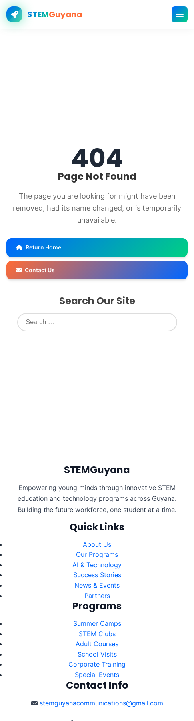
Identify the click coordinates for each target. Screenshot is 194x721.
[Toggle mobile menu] (180, 14)
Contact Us (35, 270)
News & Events (97, 585)
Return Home (38, 247)
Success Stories (97, 575)
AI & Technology (97, 565)
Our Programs (97, 554)
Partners (97, 596)
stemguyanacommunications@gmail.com (101, 703)
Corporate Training (97, 664)
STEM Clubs (97, 634)
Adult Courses (97, 644)
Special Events (97, 675)
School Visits (97, 654)
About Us (97, 544)
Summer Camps (97, 623)
